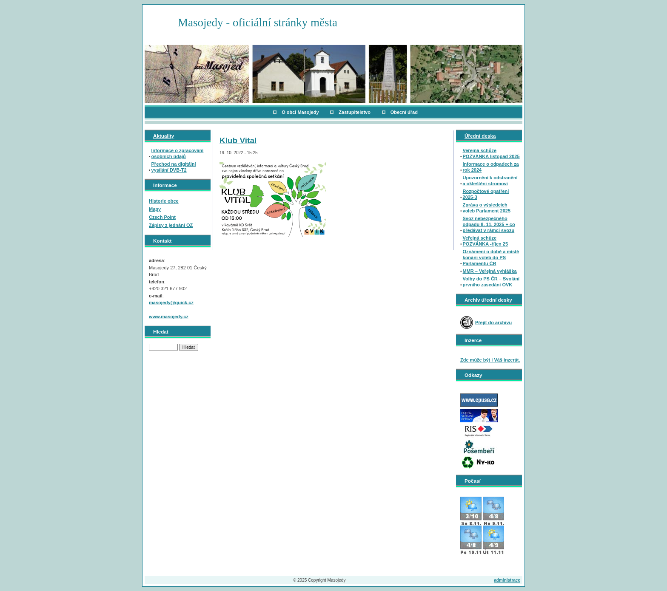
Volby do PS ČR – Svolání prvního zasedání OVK (491, 281)
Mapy (155, 209)
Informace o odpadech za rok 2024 (491, 166)
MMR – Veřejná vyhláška (490, 271)
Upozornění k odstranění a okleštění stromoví (490, 180)
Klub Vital (238, 140)
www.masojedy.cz (168, 316)
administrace (507, 580)
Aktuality (163, 136)
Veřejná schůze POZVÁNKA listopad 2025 (491, 153)
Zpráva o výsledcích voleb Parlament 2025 (487, 207)
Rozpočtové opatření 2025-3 (486, 194)
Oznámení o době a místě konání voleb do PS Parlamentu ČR (491, 257)
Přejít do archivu (493, 322)
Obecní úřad (404, 112)
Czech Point (162, 217)
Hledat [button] (188, 347)
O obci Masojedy (300, 112)
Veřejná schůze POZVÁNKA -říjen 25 (485, 240)
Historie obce (164, 201)
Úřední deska (480, 136)
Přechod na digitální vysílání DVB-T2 (173, 166)
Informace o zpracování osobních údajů (177, 153)
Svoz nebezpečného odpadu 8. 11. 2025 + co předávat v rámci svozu (489, 224)
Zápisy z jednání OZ (171, 225)
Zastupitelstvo (355, 112)
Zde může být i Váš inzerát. (490, 359)
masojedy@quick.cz (171, 302)
